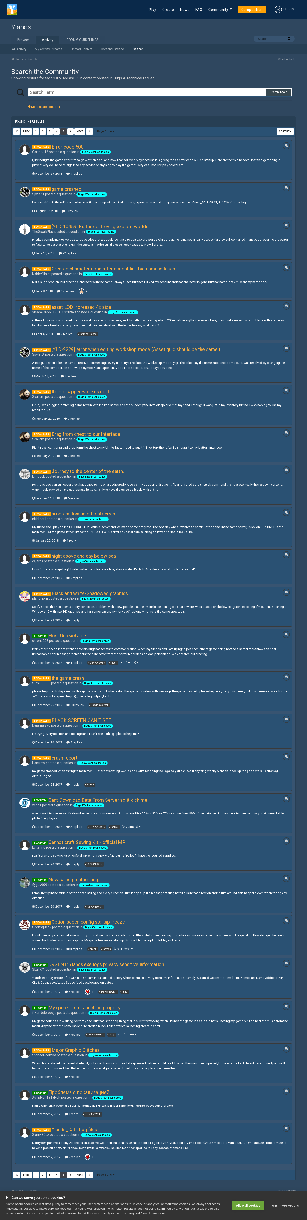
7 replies (72, 418)
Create (168, 10)
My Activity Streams (48, 49)
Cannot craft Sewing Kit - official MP (86, 842)
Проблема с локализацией (78, 1092)
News (184, 10)
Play (152, 10)
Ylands (21, 27)
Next (80, 131)
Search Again (278, 92)
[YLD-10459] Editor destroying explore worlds (100, 226)
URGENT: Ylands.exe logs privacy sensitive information (106, 964)
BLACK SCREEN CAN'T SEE (81, 720)
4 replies (74, 662)
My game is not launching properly (84, 1008)
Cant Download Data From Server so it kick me (97, 800)
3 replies (74, 173)
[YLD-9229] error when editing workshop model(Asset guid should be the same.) (136, 349)
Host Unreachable (67, 636)
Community (218, 10)
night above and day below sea (84, 556)
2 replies (64, 334)
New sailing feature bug (73, 880)
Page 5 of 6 (105, 131)
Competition (252, 10)
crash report (64, 758)
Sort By (285, 131)
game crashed (66, 189)
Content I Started (112, 49)
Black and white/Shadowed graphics (90, 593)
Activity (47, 40)
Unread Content (81, 49)
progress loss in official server (84, 514)
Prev (26, 131)
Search (138, 49)
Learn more (157, 1213)
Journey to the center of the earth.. (88, 471)
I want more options (284, 1205)
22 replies (67, 253)
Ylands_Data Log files (74, 1129)
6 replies (72, 991)
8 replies (68, 376)
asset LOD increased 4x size (81, 307)
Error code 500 (67, 147)
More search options (44, 106)
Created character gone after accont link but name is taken (113, 269)
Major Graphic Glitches (76, 1050)
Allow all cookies (248, 1205)
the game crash (68, 678)
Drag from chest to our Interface (86, 434)
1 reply (69, 540)
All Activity (19, 49)
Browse (23, 40)
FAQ (198, 10)
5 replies (72, 498)
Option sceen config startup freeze (88, 922)
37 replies (65, 291)
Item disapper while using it (80, 392)
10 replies (75, 705)
